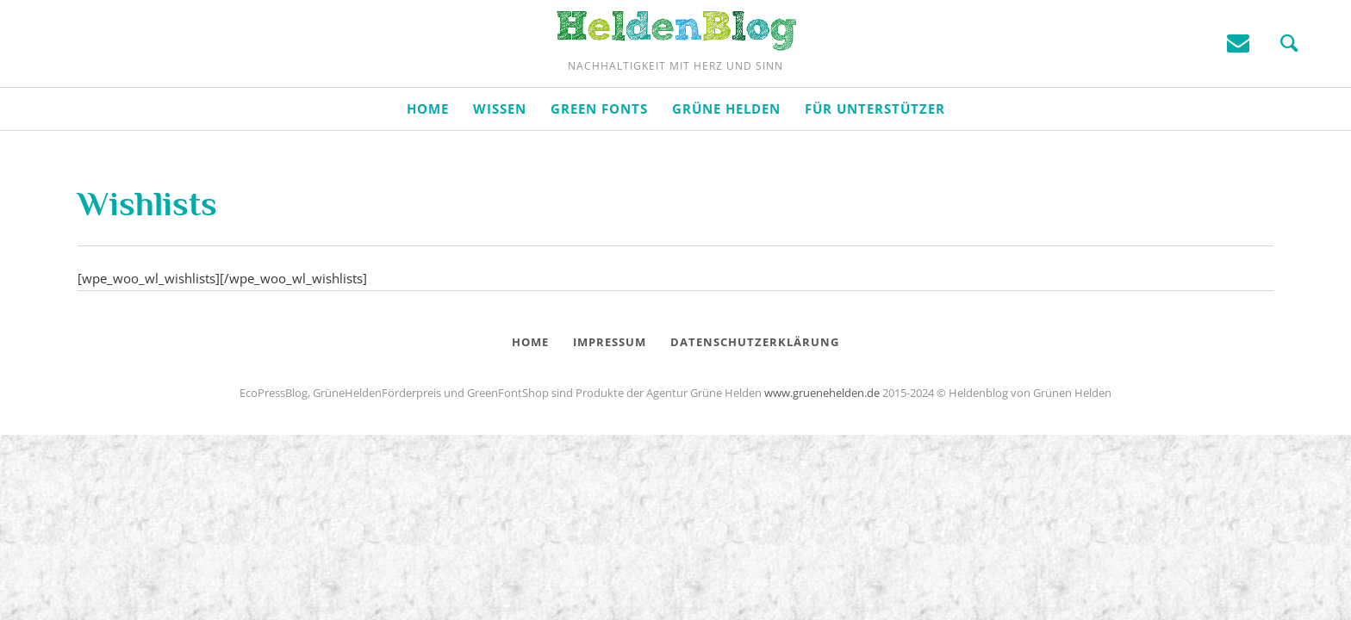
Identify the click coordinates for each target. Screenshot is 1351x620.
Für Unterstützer (875, 149)
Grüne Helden (726, 149)
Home (428, 149)
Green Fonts (599, 149)
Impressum (609, 382)
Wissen (499, 149)
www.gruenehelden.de (822, 433)
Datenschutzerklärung (754, 382)
